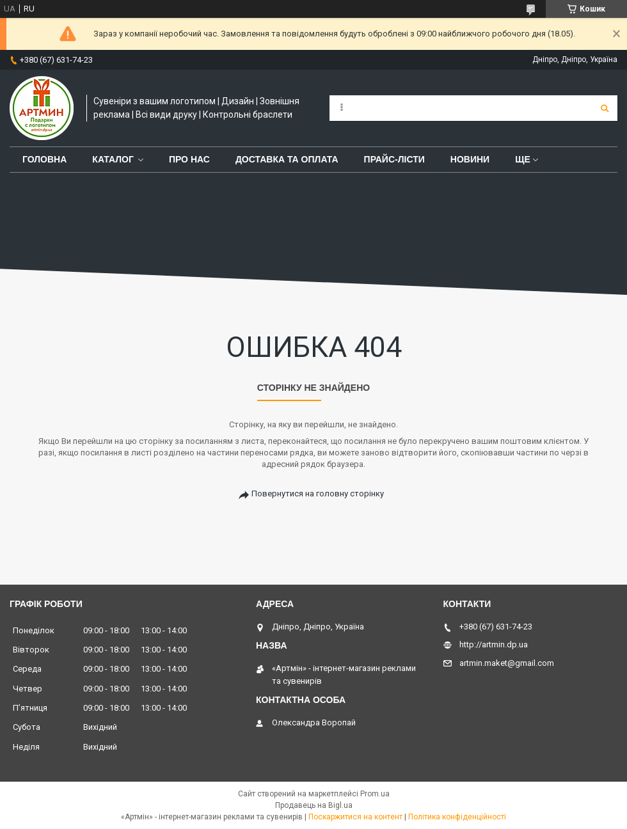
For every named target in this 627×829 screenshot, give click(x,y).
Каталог (113, 159)
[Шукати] (604, 108)
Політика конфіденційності (457, 816)
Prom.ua (375, 793)
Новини (469, 159)
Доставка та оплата (286, 159)
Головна (44, 159)
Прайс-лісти (394, 159)
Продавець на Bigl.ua (314, 805)
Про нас (189, 159)
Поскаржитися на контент (355, 816)
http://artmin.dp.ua (493, 644)
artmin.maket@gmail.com (506, 663)
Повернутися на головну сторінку (317, 493)
